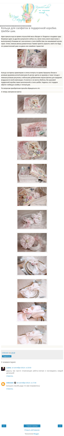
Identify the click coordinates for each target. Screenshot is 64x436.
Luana (8, 368)
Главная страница (32, 426)
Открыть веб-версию (31, 430)
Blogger (36, 434)
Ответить (9, 376)
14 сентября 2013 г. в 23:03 (21, 368)
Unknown (9, 383)
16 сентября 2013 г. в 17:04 (26, 383)
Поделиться (6, 356)
